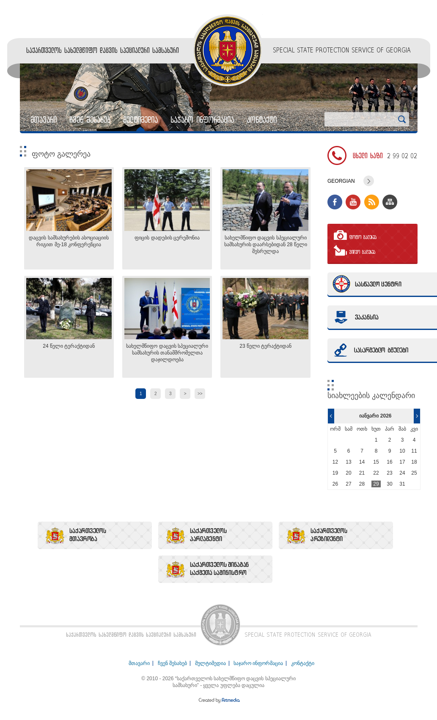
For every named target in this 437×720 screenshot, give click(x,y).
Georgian (341, 181)
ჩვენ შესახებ (89, 119)
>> (200, 393)
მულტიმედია (140, 119)
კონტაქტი (262, 119)
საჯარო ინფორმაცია (202, 119)
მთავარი (43, 119)
